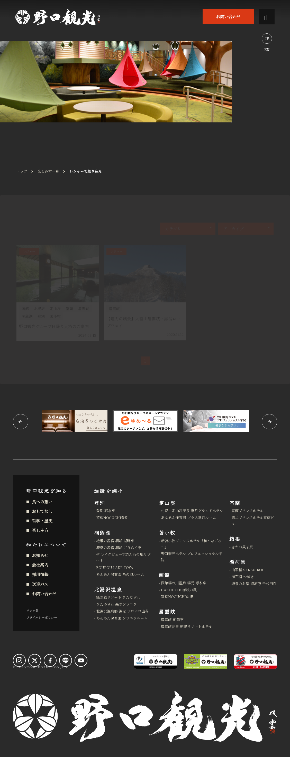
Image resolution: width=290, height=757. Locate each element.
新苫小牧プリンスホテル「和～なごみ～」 (191, 543)
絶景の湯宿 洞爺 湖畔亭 (115, 540)
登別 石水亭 (105, 510)
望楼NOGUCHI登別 (112, 517)
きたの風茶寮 (242, 546)
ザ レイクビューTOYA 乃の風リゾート (123, 557)
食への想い (42, 502)
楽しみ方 (40, 530)
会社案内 (40, 565)
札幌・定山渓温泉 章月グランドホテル (192, 510)
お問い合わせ (228, 17)
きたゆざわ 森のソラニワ (116, 604)
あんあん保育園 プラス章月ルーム (188, 517)
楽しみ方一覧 (48, 171)
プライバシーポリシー (41, 617)
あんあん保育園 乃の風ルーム (120, 574)
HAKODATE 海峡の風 (179, 589)
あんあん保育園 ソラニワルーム (122, 618)
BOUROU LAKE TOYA (114, 567)
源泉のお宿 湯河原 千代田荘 (254, 583)
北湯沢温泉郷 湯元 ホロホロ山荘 (122, 611)
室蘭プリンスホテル (247, 510)
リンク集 (32, 610)
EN (266, 49)
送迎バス (40, 584)
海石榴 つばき (242, 576)
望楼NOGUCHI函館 (177, 596)
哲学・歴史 (42, 521)
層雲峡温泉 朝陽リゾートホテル (186, 626)
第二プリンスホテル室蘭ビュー (252, 520)
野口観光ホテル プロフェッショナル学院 (191, 556)
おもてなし (42, 511)
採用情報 (40, 574)
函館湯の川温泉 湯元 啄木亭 (183, 582)
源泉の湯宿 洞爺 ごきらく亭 (118, 547)
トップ (21, 171)
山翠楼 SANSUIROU (248, 569)
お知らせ (40, 555)
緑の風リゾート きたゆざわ (118, 597)
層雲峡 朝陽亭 (172, 619)
